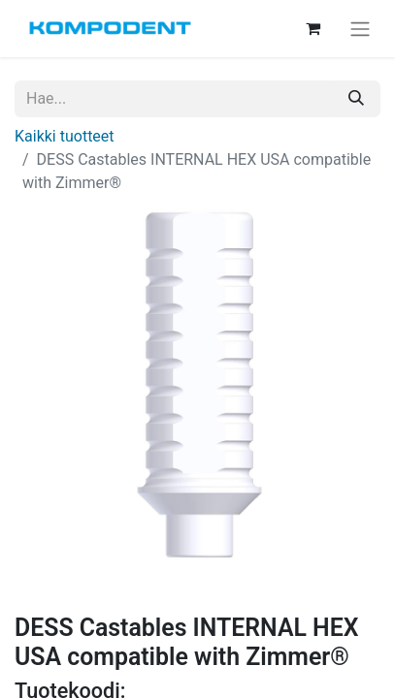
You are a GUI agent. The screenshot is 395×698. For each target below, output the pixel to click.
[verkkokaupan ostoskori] (312, 28)
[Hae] (356, 98)
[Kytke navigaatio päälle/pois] (360, 28)
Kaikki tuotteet (65, 136)
